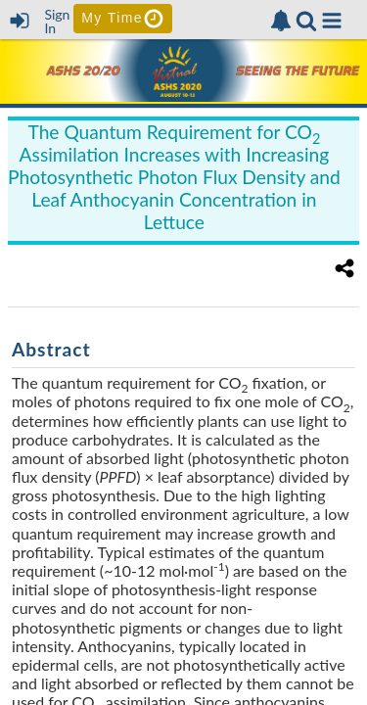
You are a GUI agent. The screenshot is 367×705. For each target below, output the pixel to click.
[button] (332, 20)
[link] (281, 20)
